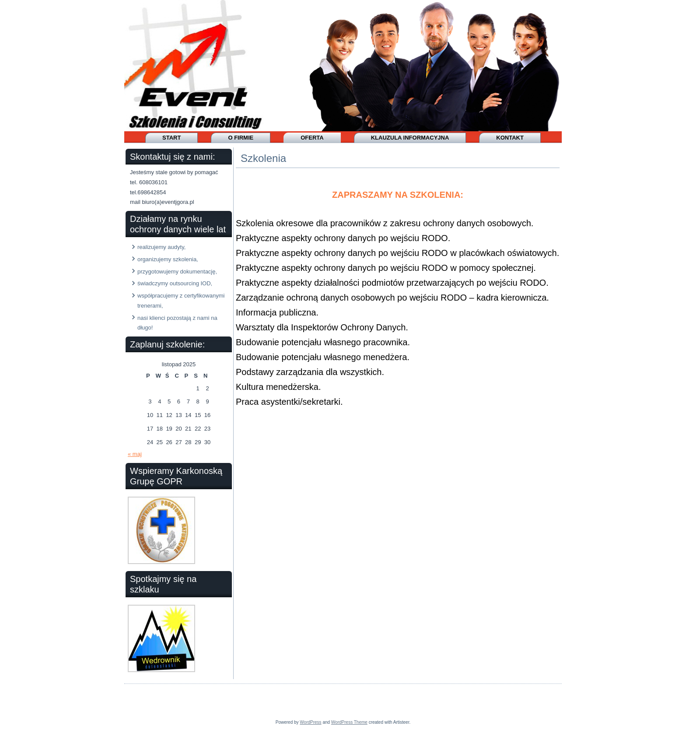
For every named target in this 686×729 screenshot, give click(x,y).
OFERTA (312, 137)
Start (171, 137)
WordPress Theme (349, 722)
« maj (135, 454)
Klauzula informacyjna (410, 137)
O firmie (240, 137)
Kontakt (510, 137)
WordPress (310, 722)
